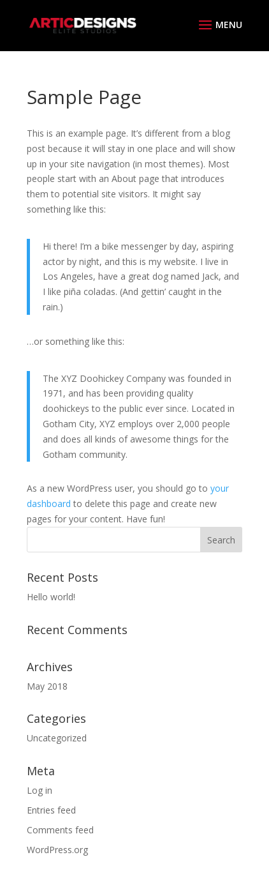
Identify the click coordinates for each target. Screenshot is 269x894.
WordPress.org (57, 850)
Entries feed (51, 810)
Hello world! (51, 597)
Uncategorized (57, 738)
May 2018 (47, 686)
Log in (39, 790)
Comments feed (60, 830)
